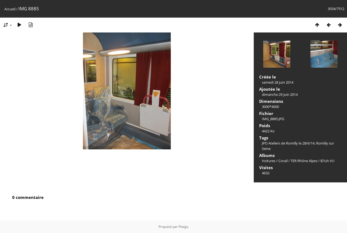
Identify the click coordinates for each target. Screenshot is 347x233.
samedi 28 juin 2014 (277, 82)
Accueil (9, 8)
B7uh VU (327, 160)
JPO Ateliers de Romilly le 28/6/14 (288, 143)
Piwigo (183, 226)
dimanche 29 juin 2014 (280, 94)
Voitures (268, 160)
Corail (283, 160)
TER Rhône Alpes (304, 160)
